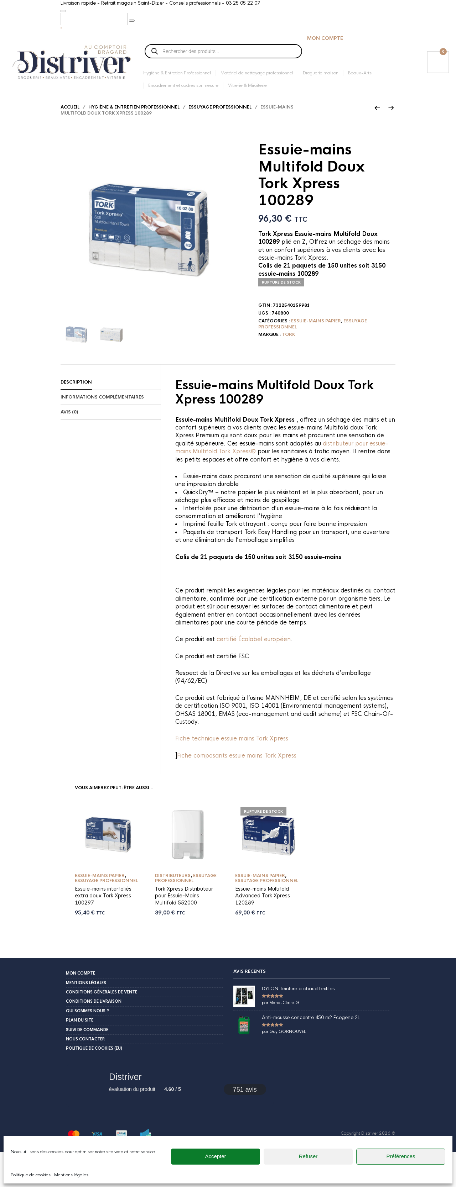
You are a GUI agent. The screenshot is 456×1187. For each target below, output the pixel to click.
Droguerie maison (320, 75)
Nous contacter (85, 1049)
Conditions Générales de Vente (101, 1002)
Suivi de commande (87, 1040)
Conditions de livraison (93, 1011)
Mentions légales (86, 993)
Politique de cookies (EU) (94, 1058)
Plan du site (79, 1030)
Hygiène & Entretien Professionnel (177, 75)
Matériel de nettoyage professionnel (257, 75)
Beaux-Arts (360, 75)
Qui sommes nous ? (87, 1021)
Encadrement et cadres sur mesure (183, 87)
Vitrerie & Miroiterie (247, 87)
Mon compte (325, 40)
